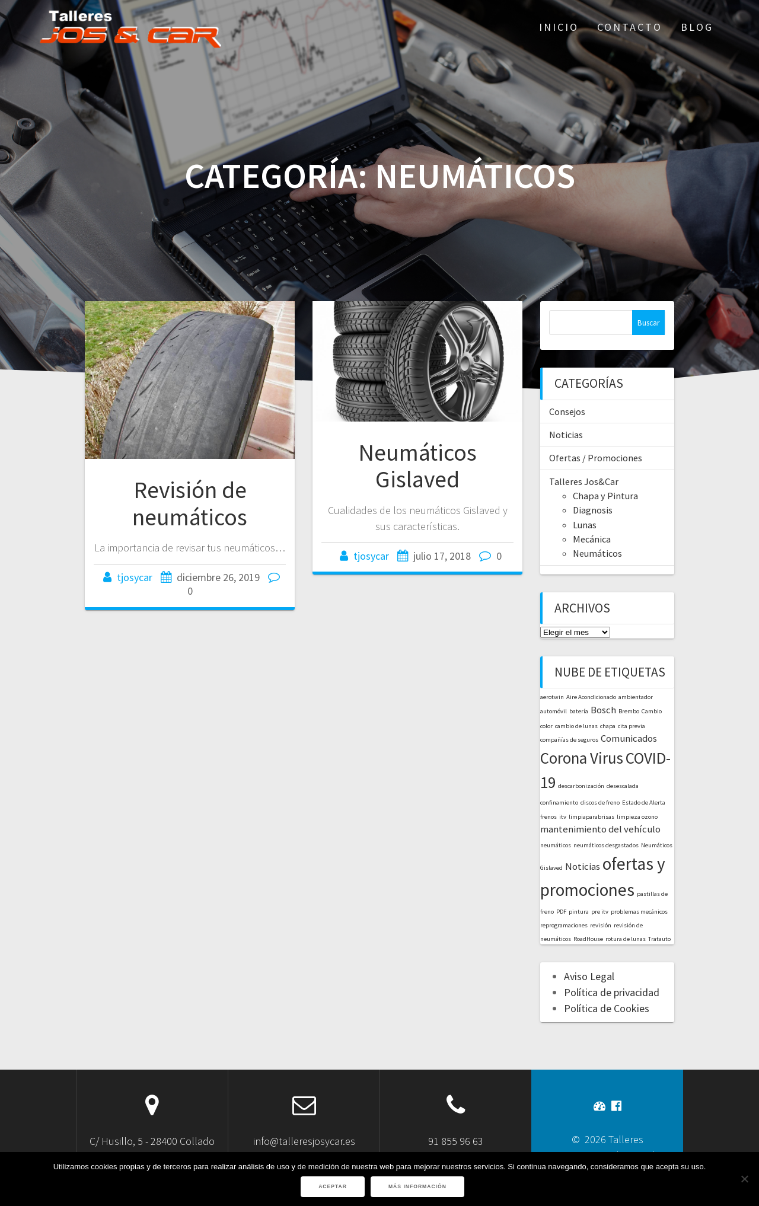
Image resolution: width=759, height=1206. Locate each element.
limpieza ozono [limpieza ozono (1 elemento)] (637, 817)
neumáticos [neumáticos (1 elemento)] (555, 845)
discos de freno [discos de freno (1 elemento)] (600, 802)
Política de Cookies (606, 1008)
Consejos (567, 411)
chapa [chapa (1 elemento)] (608, 726)
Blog (697, 27)
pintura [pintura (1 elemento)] (579, 911)
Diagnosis (593, 510)
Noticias (566, 435)
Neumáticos (597, 553)
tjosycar (134, 577)
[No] (744, 1179)
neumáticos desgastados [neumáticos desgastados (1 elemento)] (606, 845)
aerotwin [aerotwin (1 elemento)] (552, 697)
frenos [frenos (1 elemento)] (548, 817)
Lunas (585, 525)
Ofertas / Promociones (595, 458)
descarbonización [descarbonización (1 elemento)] (581, 786)
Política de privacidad (611, 992)
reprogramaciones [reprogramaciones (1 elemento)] (564, 925)
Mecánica (592, 539)
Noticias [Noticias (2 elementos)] (582, 866)
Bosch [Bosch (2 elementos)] (603, 709)
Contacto (629, 27)
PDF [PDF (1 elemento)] (561, 911)
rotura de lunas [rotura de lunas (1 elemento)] (625, 939)
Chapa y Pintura (605, 496)
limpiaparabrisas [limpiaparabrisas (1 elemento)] (591, 817)
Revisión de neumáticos (189, 503)
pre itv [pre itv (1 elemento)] (599, 911)
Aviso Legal (589, 976)
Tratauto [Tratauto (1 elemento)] (659, 939)
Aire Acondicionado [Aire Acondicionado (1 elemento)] (591, 697)
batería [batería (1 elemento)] (578, 711)
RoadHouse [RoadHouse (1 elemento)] (588, 939)
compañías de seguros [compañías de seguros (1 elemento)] (569, 740)
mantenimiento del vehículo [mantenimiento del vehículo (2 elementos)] (600, 828)
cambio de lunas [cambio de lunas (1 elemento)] (576, 726)
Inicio (559, 27)
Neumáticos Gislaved (417, 466)
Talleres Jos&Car (583, 481)
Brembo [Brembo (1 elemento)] (628, 711)
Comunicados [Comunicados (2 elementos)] (629, 738)
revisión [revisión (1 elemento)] (600, 925)
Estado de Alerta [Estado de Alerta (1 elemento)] (643, 802)
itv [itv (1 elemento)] (562, 817)
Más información (417, 1186)
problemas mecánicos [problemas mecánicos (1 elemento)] (639, 911)
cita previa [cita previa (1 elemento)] (631, 726)
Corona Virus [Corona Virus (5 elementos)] (581, 758)
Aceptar (332, 1186)
